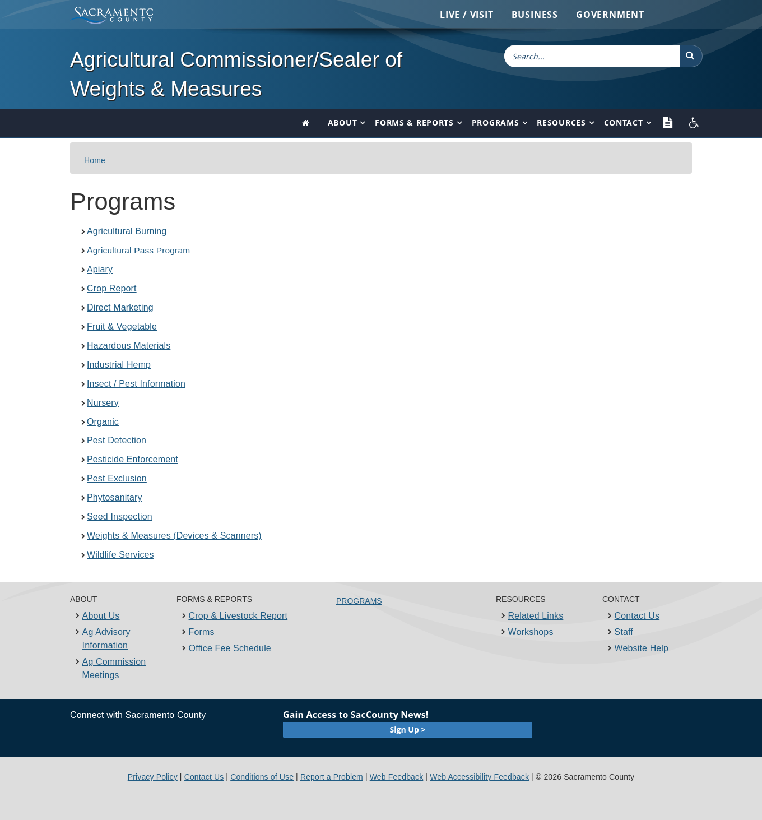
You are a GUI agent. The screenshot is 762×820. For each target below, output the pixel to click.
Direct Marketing (120, 307)
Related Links (536, 615)
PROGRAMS (359, 600)
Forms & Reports (414, 122)
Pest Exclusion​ (117, 478)
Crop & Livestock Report (238, 615)
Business (535, 14)
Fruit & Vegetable (122, 326)
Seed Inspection (119, 516)
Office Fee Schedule (230, 648)
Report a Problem (331, 776)
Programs (495, 122)
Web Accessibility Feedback (479, 776)
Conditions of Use (262, 776)
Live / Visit (467, 14)
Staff (624, 632)
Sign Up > (408, 729)
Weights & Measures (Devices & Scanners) (174, 535)
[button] (691, 56)
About (342, 122)
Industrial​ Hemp (119, 364)
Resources (561, 122)
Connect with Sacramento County (138, 715)
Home (94, 160)
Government (610, 14)
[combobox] (592, 56)
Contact (623, 122)
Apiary (100, 269)
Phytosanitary (114, 497)
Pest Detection (116, 440)
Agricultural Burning (126, 231)
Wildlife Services (120, 554)
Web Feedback (397, 776)
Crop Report (112, 288)
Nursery (103, 402)
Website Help (642, 648)
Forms (202, 632)
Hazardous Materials (128, 345)
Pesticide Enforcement (132, 459)
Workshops (531, 632)
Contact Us (637, 615)
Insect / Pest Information (136, 383)
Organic (103, 422)
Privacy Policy (153, 776)
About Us (101, 615)
